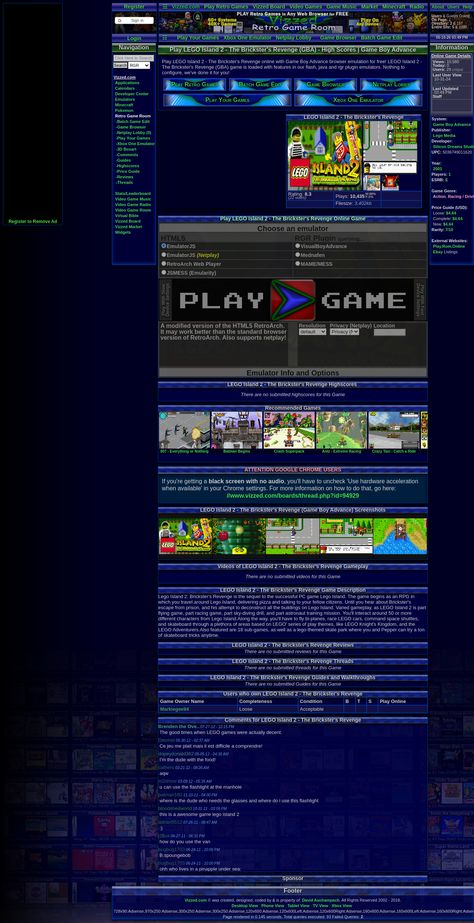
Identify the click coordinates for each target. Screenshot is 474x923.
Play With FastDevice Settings (420, 300)
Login (134, 38)
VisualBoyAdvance (324, 246)
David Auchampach (321, 900)
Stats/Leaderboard (133, 193)
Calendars (125, 88)
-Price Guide (128, 171)
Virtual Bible (127, 215)
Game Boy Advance (452, 124)
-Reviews (125, 177)
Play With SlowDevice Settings (165, 300)
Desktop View (245, 905)
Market (369, 7)
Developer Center (132, 94)
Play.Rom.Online (449, 246)
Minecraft (393, 7)
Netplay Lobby (293, 38)
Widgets (123, 232)
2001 (437, 169)
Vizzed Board (269, 7)
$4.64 (451, 213)
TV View (320, 905)
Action (439, 196)
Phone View (272, 905)
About (438, 7)
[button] (134, 20)
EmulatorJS (181, 246)
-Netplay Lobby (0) (133, 132)
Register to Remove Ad (32, 221)
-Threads (124, 182)
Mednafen (313, 255)
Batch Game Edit (381, 38)
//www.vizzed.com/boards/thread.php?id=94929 (293, 496)
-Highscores (127, 166)
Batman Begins (236, 449)
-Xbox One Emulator (135, 143)
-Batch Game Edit (133, 121)
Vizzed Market (128, 226)
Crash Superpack (289, 449)
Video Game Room (133, 210)
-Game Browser (131, 127)
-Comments (127, 154)
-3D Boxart (126, 149)
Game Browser (338, 38)
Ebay (438, 252)
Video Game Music (133, 199)
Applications (127, 82)
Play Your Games (198, 38)
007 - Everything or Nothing (184, 449)
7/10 (449, 229)
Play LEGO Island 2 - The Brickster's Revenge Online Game (293, 219)
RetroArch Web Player (194, 264)
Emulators (125, 99)
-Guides (123, 160)
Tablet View (298, 905)
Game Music (341, 7)
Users (453, 7)
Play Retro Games (226, 7)
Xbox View (342, 905)
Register (134, 7)
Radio (417, 7)
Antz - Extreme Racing (341, 449)
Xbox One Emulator (247, 38)
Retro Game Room (133, 116)
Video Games (306, 7)
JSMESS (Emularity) (191, 273)
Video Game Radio (133, 204)
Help (467, 7)
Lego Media (444, 135)
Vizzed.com (186, 7)
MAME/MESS (316, 264)
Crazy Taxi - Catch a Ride (394, 449)
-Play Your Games (133, 138)
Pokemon (124, 110)
